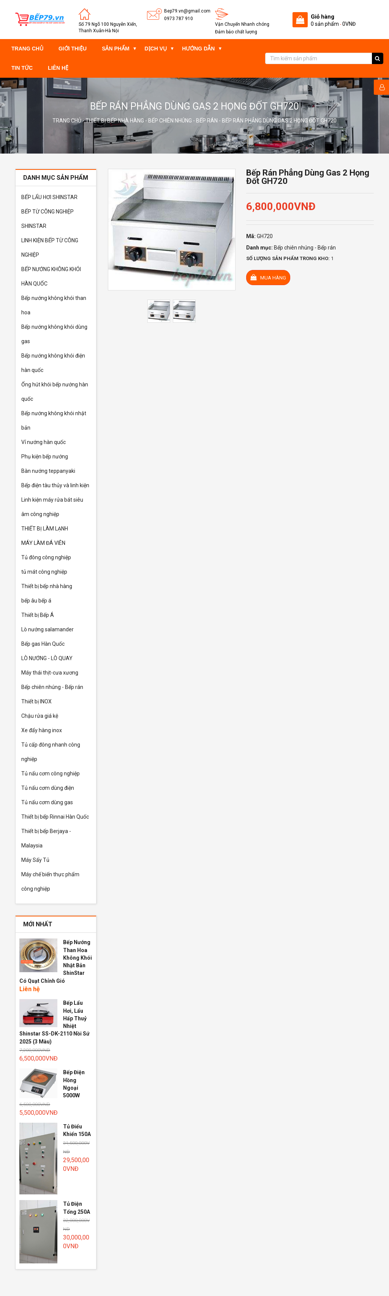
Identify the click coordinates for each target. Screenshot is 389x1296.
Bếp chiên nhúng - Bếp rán (183, 121)
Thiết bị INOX (36, 701)
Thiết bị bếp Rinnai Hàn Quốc (55, 817)
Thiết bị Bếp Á (37, 615)
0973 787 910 (178, 18)
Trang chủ (27, 49)
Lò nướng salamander (47, 629)
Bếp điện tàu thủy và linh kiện (55, 485)
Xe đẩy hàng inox (41, 730)
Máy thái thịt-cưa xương (49, 673)
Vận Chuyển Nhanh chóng (242, 24)
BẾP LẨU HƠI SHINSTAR (49, 197)
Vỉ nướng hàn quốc (43, 442)
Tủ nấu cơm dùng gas (47, 802)
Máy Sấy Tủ (35, 860)
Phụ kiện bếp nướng (44, 456)
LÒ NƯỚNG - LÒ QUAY (47, 658)
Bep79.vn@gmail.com (187, 11)
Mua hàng (268, 277)
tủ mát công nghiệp (44, 572)
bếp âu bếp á (36, 601)
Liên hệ (58, 68)
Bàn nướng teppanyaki (48, 471)
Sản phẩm (115, 49)
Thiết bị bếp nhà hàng (114, 121)
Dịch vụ (156, 49)
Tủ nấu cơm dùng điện (47, 788)
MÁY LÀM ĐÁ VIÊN (43, 543)
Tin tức (22, 68)
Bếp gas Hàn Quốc (43, 644)
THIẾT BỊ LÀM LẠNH (44, 529)
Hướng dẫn (198, 49)
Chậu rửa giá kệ (39, 716)
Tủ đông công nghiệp (46, 557)
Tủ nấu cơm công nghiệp (50, 773)
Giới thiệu (73, 49)
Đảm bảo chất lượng (236, 32)
